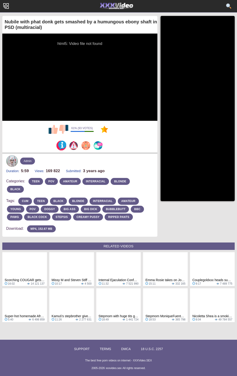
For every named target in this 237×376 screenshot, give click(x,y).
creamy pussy (88, 217)
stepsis (62, 217)
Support (82, 349)
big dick (90, 209)
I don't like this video (63, 129)
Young (15, 209)
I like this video (53, 129)
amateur (70, 181)
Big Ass (69, 209)
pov (51, 181)
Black (58, 201)
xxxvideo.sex (114, 368)
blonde (120, 181)
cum (25, 201)
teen (36, 181)
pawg (14, 217)
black (15, 189)
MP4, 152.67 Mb (41, 228)
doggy (49, 209)
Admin (27, 161)
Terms (105, 349)
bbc (137, 209)
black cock (37, 217)
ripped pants (118, 217)
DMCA (126, 349)
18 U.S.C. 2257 (152, 349)
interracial (96, 181)
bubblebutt (115, 209)
